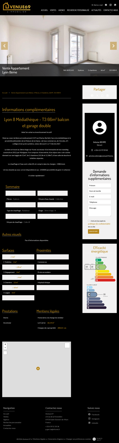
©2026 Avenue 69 (23, 439)
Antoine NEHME (99, 142)
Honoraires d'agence (56, 439)
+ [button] (5, 344)
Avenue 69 (49, 414)
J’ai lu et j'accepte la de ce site (99, 224)
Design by (96, 439)
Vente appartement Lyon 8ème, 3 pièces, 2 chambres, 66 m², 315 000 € (36, 93)
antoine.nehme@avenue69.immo (101, 156)
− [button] (5, 348)
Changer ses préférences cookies (78, 439)
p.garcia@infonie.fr (52, 429)
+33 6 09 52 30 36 (52, 426)
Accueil (4, 93)
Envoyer (93, 231)
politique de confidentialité (99, 224)
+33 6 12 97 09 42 (101, 150)
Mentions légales (39, 439)
